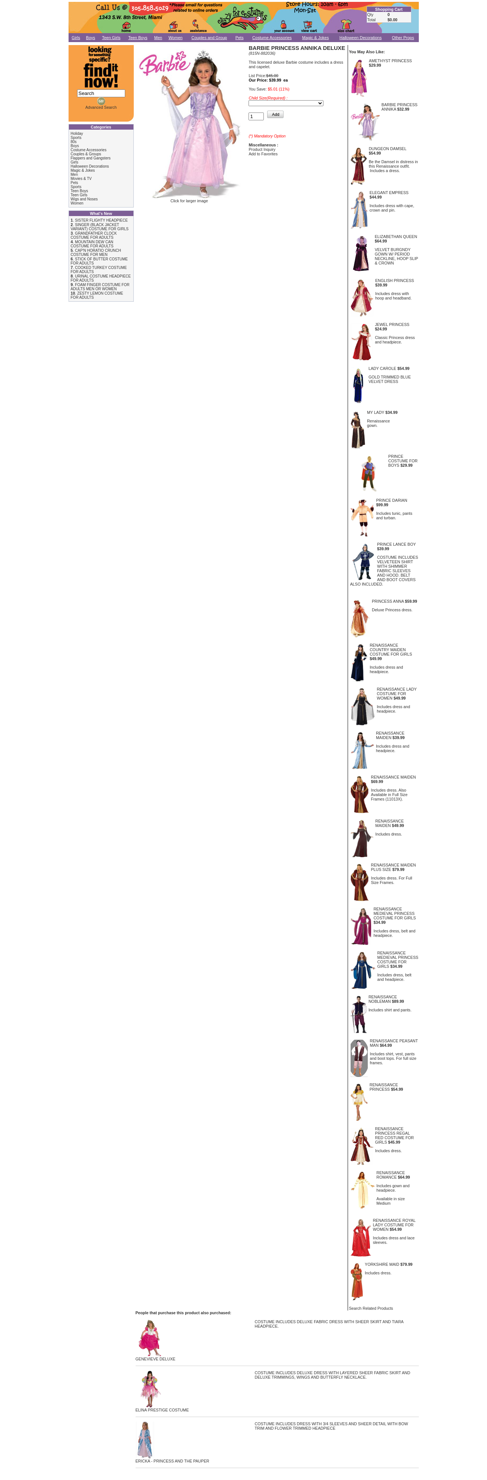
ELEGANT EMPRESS (389, 192)
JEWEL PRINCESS (392, 324)
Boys (90, 37)
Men (158, 37)
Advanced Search (101, 107)
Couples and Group (209, 37)
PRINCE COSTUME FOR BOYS (403, 461)
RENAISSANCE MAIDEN (390, 735)
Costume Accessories (272, 37)
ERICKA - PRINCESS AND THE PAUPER (172, 1459)
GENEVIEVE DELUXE (155, 1357)
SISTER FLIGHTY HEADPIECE (101, 220)
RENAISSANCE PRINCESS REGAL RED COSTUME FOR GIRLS (394, 1135)
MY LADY (375, 412)
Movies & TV (81, 179)
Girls (76, 37)
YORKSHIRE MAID (382, 1264)
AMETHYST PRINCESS (390, 60)
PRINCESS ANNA (388, 601)
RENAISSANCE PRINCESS (384, 1087)
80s (74, 142)
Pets (239, 37)
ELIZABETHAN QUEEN (396, 236)
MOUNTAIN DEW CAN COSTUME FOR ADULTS (92, 244)
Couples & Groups (86, 154)
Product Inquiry (262, 149)
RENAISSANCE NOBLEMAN (383, 999)
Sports (76, 138)
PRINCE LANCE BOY (396, 544)
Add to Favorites (263, 154)
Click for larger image (189, 199)
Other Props (403, 37)
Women (175, 37)
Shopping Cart (388, 9)
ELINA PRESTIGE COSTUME (162, 1408)
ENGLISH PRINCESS (394, 280)
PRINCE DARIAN (391, 500)
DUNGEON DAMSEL (388, 148)
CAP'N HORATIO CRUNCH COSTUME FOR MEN (96, 252)
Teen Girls (111, 37)
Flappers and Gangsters (91, 158)
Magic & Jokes (315, 37)
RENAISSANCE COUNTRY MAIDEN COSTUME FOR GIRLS (391, 649)
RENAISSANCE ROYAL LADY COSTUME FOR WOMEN (394, 1225)
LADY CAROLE (382, 368)
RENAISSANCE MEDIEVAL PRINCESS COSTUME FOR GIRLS (394, 913)
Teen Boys (137, 37)
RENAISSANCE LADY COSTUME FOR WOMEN (397, 693)
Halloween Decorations (360, 37)
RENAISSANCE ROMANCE (390, 1174)
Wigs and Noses (84, 199)
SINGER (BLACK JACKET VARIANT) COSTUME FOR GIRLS (100, 227)
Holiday (77, 133)
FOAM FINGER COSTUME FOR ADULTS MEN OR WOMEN (100, 287)
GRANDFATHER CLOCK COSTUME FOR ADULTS (94, 235)
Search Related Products (371, 1308)
